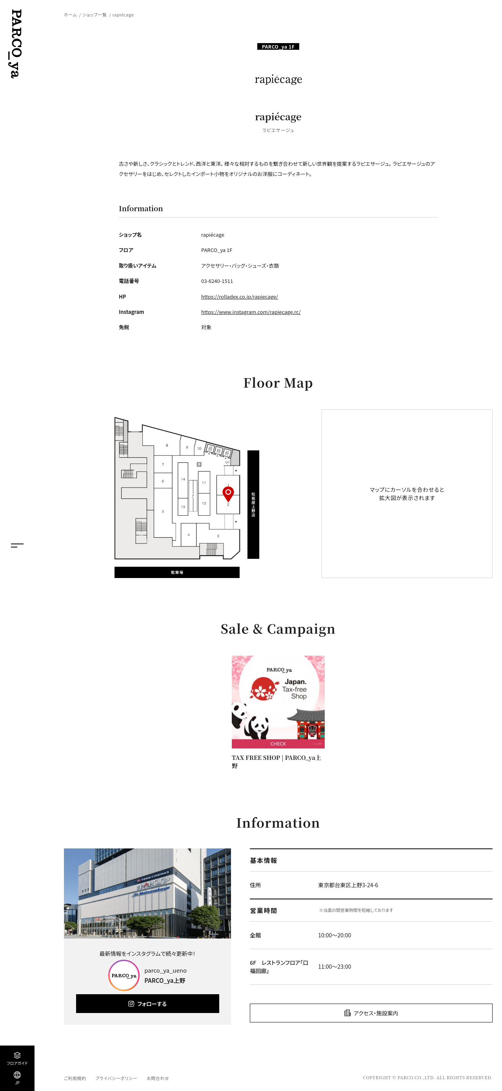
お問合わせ (158, 1078)
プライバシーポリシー (116, 1078)
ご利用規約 (75, 1078)
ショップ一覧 (94, 14)
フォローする (152, 1004)
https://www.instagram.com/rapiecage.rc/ (251, 311)
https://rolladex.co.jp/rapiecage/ (239, 296)
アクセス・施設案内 (376, 1013)
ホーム (70, 14)
